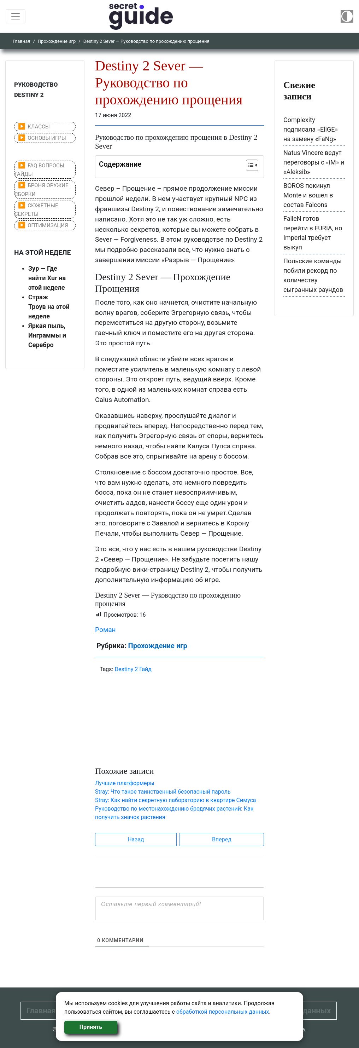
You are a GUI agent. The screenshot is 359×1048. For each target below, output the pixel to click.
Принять (91, 1027)
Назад (136, 839)
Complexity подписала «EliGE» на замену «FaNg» (310, 129)
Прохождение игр (57, 41)
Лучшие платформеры (124, 783)
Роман (105, 630)
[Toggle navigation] (15, 16)
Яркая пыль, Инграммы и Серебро (47, 335)
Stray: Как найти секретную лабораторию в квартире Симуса (175, 800)
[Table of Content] (252, 165)
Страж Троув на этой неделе (49, 306)
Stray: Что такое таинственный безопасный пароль (163, 791)
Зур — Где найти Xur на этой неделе (47, 278)
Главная (21, 41)
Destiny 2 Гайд (133, 669)
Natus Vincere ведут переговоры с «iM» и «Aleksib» (313, 162)
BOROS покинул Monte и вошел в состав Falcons (308, 195)
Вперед (221, 839)
